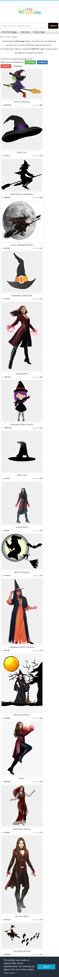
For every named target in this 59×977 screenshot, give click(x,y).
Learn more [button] (9, 973)
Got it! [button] (46, 967)
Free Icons (25, 32)
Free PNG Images (9, 32)
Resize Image (39, 32)
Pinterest (6, 66)
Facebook (42, 62)
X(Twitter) (18, 66)
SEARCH (53, 25)
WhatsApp (30, 62)
